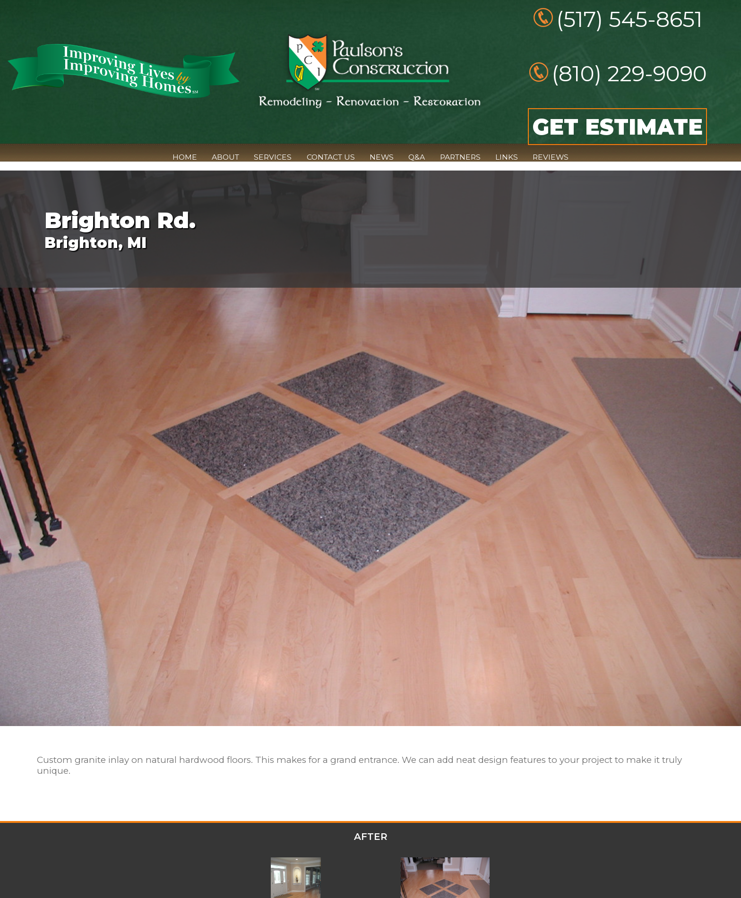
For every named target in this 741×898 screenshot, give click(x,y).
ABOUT (225, 157)
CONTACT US (331, 157)
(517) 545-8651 (629, 19)
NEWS (382, 157)
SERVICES (273, 157)
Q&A (416, 157)
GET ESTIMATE (618, 126)
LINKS (506, 157)
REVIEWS (551, 157)
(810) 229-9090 (629, 73)
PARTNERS (460, 157)
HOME (184, 157)
